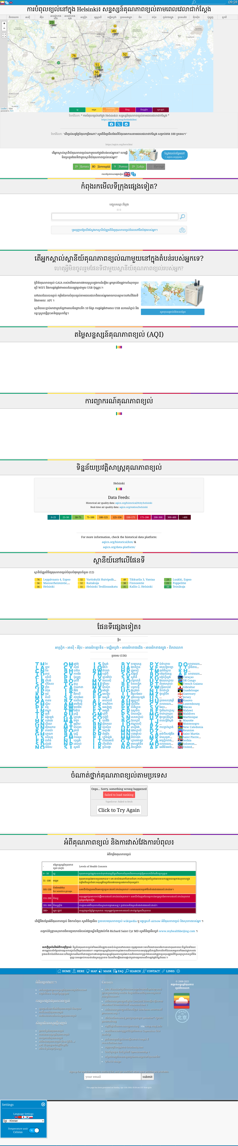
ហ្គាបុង (72, 717)
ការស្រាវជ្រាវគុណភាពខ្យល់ (53, 1000)
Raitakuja (88, 583)
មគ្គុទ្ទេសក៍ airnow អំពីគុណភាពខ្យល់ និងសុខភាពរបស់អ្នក (170, 921)
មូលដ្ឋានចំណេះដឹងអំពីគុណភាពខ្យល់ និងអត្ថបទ (60, 1008)
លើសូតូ (44, 737)
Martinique (188, 717)
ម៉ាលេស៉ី (101, 680)
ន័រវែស (43, 747)
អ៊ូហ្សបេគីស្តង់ (161, 717)
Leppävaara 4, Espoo (52, 579)
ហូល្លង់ (72, 740)
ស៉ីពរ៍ (71, 667)
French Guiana (190, 683)
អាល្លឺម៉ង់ (130, 727)
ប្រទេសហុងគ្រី (161, 700)
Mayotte (186, 720)
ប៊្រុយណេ (102, 723)
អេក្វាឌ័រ (101, 730)
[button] (4, 23)
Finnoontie (132, 583)
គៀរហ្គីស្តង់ (160, 677)
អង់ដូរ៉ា (100, 690)
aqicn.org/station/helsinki (133, 507)
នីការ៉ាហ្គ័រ (159, 690)
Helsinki (44, 586)
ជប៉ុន (42, 690)
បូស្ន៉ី (70, 733)
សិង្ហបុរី (129, 673)
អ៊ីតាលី (72, 693)
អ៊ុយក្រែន (130, 667)
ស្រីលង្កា (101, 747)
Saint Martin (189, 733)
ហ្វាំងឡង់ (102, 737)
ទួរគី (42, 713)
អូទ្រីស (71, 723)
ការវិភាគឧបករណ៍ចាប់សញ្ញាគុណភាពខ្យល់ (57, 1015)
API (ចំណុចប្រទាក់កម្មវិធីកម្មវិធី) (53, 1044)
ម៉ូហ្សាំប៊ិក (159, 693)
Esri (11, 110)
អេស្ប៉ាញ (102, 707)
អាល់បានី (102, 700)
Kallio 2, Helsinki (136, 586)
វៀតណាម (45, 727)
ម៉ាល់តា (72, 727)
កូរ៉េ (42, 693)
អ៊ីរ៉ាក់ (100, 667)
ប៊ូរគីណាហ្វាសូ (161, 710)
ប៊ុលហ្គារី (130, 720)
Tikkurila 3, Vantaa (138, 579)
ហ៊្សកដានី (130, 680)
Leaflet (4, 108)
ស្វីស (42, 704)
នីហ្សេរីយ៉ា (130, 747)
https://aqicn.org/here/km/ (119, 144)
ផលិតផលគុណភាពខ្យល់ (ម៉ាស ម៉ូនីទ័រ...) (57, 1041)
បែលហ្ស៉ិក (130, 683)
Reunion (186, 730)
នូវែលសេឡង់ (132, 697)
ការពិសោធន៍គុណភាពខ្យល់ (51, 1012)
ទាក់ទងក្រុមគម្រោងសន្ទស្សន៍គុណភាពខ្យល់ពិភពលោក (63, 989)
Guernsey (187, 693)
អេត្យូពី (100, 710)
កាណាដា (73, 687)
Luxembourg (189, 704)
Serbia (184, 740)
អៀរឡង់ (44, 717)
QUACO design (113, 1061)
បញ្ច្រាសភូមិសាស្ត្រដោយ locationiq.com (124, 1047)
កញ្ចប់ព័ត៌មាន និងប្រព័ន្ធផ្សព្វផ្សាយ (54, 993)
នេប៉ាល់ (72, 743)
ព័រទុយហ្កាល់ (161, 683)
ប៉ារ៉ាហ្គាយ (159, 664)
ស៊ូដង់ (43, 743)
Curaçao (186, 677)
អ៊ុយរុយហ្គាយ (161, 680)
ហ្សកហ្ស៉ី (129, 687)
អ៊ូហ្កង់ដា (130, 690)
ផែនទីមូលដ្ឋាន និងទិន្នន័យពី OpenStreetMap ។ (127, 1051)
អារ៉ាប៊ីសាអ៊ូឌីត (161, 733)
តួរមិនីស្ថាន (160, 670)
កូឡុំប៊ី (100, 717)
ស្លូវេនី (71, 747)
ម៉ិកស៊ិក (101, 687)
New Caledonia (190, 727)
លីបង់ (43, 680)
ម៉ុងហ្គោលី (130, 730)
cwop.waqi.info (153, 1026)
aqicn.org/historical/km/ (117, 542)
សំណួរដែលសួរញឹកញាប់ (51, 1023)
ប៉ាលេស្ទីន (130, 713)
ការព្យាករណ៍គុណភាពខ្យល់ (51, 1037)
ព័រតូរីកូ (100, 733)
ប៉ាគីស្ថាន (130, 707)
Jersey (184, 697)
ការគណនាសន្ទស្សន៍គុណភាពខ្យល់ (54, 1034)
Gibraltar (186, 687)
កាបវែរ (72, 673)
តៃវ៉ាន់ (71, 710)
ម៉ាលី (42, 697)
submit (147, 1077)
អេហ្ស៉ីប (101, 693)
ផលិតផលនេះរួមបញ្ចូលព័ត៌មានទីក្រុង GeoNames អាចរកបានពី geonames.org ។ (132, 1011)
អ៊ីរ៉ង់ (70, 690)
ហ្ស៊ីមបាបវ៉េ (160, 687)
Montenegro (188, 723)
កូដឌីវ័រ (100, 720)
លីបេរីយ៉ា (102, 743)
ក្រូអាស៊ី (129, 670)
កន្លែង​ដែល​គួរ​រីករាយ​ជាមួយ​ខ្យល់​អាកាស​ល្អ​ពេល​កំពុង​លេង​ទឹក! (132, 1056)
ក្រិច (42, 687)
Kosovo (185, 700)
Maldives (186, 713)
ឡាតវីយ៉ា (102, 677)
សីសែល (44, 683)
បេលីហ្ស (72, 700)
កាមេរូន (72, 737)
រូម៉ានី (71, 730)
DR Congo (187, 680)
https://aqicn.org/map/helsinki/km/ (119, 119)
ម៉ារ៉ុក (71, 720)
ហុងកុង (44, 720)
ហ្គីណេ (43, 723)
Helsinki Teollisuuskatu (98, 586)
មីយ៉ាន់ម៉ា (130, 737)
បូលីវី (71, 680)
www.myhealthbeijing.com (177, 931)
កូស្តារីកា (130, 710)
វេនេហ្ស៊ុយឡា (161, 667)
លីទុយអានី (103, 740)
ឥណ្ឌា (43, 710)
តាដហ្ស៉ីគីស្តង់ (161, 720)
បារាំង (43, 740)
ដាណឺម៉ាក (102, 704)
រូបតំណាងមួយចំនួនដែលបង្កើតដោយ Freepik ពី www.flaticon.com (125, 1041)
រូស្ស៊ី (70, 713)
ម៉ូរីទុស (100, 683)
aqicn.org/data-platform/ (119, 547)
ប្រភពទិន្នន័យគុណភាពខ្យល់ (51, 1030)
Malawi (185, 710)
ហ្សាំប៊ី (100, 673)
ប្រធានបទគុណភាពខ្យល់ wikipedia (117, 921)
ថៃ (41, 664)
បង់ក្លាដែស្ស (160, 673)
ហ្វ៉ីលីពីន (130, 704)
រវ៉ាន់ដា (100, 670)
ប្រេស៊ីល (101, 727)
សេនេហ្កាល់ (131, 717)
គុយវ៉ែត (72, 707)
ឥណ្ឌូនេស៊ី (130, 723)
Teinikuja (174, 586)
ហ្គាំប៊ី (100, 713)
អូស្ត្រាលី (130, 700)
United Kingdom (185, 748)
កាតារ (43, 700)
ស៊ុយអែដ (73, 697)
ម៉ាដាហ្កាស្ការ (161, 713)
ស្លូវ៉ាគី (128, 677)
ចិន (41, 670)
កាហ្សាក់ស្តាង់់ (161, 727)
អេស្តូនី (100, 697)
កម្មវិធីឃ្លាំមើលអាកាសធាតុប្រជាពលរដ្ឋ (122, 1026)
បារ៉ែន (71, 670)
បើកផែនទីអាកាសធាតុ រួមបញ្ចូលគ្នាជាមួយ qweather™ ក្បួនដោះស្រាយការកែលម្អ (132, 1019)
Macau (185, 707)
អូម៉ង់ (71, 664)
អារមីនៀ (72, 704)
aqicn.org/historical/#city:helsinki (133, 502)
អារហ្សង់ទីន (131, 743)
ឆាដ (42, 673)
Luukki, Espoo (177, 579)
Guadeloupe (188, 690)
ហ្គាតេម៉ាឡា (131, 740)
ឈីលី (43, 677)
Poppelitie (175, 583)
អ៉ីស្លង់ (100, 664)
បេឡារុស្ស (130, 664)
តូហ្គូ (70, 683)
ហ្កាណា (44, 733)
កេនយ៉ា (44, 730)
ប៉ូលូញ (72, 677)
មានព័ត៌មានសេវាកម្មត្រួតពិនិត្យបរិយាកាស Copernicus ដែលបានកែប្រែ (131, 1032)
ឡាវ (42, 667)
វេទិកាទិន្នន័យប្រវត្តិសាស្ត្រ (50, 1048)
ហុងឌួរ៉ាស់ (130, 733)
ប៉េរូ (42, 707)
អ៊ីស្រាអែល (131, 693)
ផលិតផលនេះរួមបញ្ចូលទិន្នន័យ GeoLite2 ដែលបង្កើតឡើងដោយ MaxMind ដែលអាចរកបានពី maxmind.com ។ (132, 1003)
